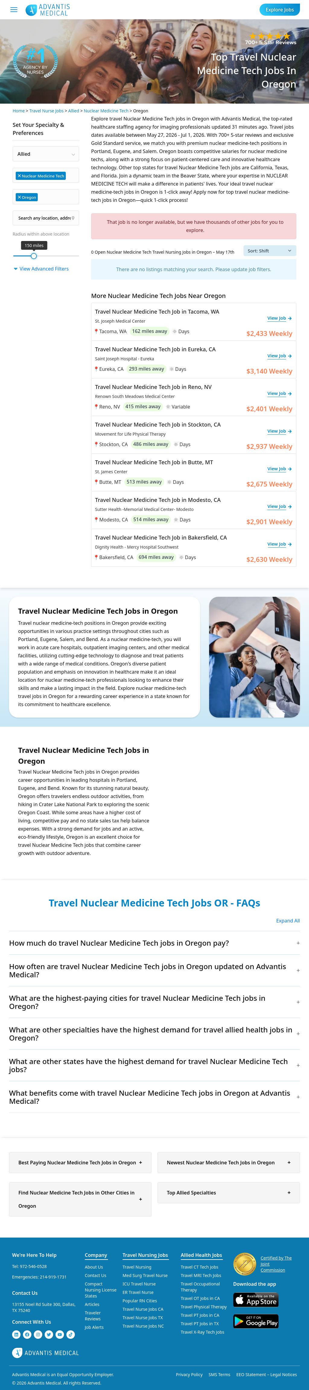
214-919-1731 (53, 1277)
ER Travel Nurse (138, 1292)
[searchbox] (70, 175)
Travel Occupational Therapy (200, 1287)
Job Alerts (94, 1327)
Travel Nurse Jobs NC (143, 1326)
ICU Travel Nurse (139, 1284)
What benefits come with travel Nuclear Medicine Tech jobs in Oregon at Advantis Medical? (149, 1097)
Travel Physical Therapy (204, 1307)
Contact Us (25, 1293)
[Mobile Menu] (14, 9)
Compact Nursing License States (100, 1290)
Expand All (288, 920)
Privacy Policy (189, 1374)
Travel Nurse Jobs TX (143, 1317)
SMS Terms (219, 1374)
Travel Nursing (137, 1267)
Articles (92, 1304)
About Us (94, 1267)
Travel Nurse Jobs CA (143, 1309)
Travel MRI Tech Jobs (201, 1275)
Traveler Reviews (93, 1316)
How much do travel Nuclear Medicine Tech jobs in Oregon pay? (119, 943)
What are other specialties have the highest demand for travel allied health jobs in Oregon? (150, 1034)
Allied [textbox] (24, 154)
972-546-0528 (33, 1266)
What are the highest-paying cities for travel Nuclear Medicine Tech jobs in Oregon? (137, 1002)
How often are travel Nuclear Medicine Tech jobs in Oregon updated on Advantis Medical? (147, 970)
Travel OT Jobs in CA (200, 1298)
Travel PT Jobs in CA (200, 1315)
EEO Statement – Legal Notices (266, 1374)
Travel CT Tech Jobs (199, 1267)
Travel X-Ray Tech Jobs (202, 1332)
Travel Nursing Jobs (145, 1255)
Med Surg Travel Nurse (145, 1275)
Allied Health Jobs (201, 1255)
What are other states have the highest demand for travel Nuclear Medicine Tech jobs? (148, 1065)
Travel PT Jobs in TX (200, 1323)
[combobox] (46, 153)
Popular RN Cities (140, 1301)
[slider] (34, 256)
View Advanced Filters (41, 268)
